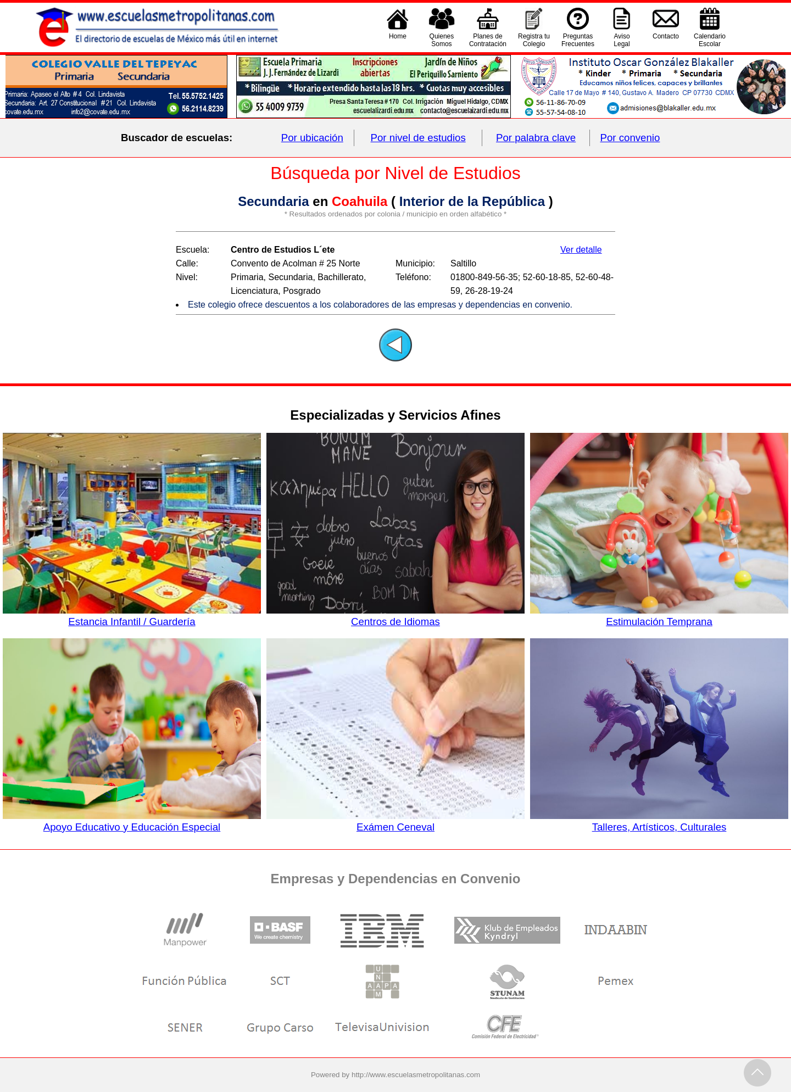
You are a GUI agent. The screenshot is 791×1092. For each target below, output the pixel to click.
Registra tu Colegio (534, 40)
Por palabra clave (536, 137)
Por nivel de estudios (418, 137)
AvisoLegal (622, 40)
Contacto (666, 40)
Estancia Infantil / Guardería (132, 615)
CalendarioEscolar (710, 40)
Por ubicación (312, 137)
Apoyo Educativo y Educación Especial (132, 821)
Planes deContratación (487, 40)
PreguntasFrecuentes (577, 40)
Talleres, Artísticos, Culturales (659, 821)
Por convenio (630, 137)
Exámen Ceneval (395, 821)
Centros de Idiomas (395, 615)
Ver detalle (581, 249)
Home (397, 40)
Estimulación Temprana (659, 615)
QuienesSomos (442, 40)
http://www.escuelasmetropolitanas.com (416, 1075)
